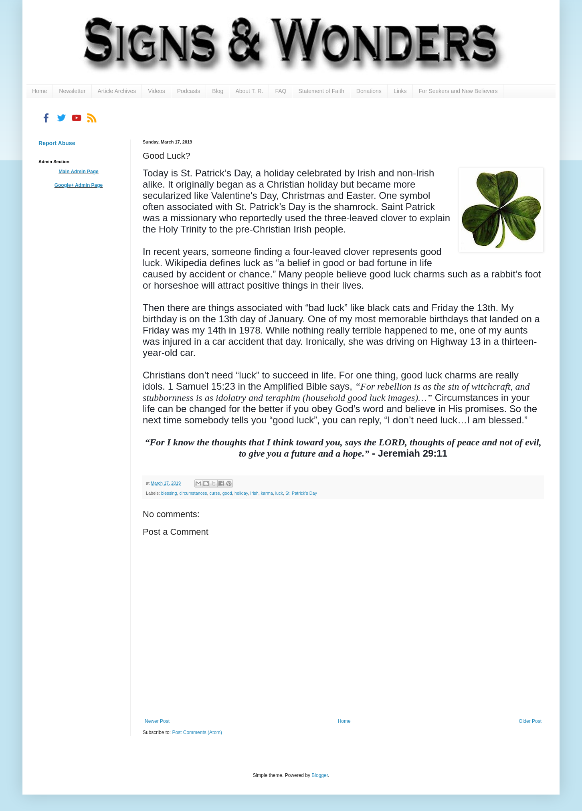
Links (400, 91)
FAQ (280, 91)
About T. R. (249, 91)
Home (39, 91)
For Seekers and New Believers (458, 91)
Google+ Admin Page (79, 185)
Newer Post (157, 721)
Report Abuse (56, 143)
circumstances (193, 493)
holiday (241, 493)
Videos (156, 91)
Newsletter (72, 91)
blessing (169, 493)
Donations (369, 91)
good (227, 493)
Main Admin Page (79, 171)
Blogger (319, 775)
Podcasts (188, 91)
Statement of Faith (321, 91)
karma (267, 493)
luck (279, 493)
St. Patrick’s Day (301, 493)
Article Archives (117, 91)
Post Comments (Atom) (197, 732)
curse (214, 493)
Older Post (530, 721)
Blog (217, 91)
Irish (254, 493)
